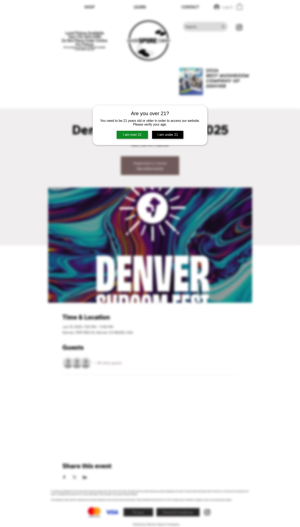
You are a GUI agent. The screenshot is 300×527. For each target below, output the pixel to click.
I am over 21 (132, 134)
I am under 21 (168, 134)
